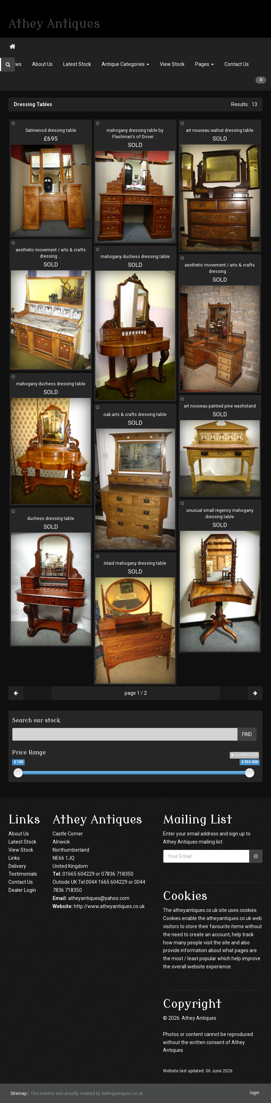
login (254, 1093)
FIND (247, 734)
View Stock (172, 64)
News (15, 64)
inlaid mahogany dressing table (135, 563)
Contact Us (236, 64)
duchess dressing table (50, 518)
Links (14, 858)
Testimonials (22, 874)
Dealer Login (22, 890)
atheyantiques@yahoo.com (99, 898)
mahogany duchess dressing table (135, 256)
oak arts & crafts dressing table (135, 414)
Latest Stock (77, 64)
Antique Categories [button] (125, 64)
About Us (42, 64)
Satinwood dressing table (50, 130)
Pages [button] (204, 64)
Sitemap (18, 1093)
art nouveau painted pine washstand (220, 406)
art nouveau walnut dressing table (219, 130)
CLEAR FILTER (244, 755)
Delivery (17, 866)
